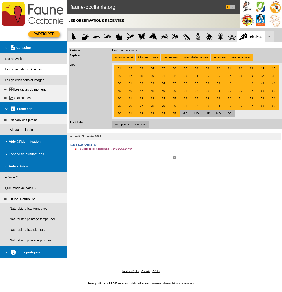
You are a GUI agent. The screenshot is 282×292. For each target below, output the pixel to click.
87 (251, 106)
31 (130, 83)
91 (130, 113)
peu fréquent (171, 57)
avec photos (122, 124)
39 (218, 83)
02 (130, 68)
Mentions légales (130, 271)
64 (163, 98)
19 (152, 76)
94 (163, 113)
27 (229, 76)
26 (218, 76)
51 (185, 91)
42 (251, 83)
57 (251, 91)
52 (196, 91)
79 (163, 106)
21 (163, 76)
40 (229, 83)
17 (130, 76)
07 (185, 68)
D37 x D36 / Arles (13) (83, 144)
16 (119, 76)
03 (141, 68)
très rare (143, 57)
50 (174, 91)
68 (207, 98)
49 (163, 91)
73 (262, 98)
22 (174, 76)
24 (196, 76)
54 (218, 91)
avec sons (140, 124)
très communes (240, 57)
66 (185, 98)
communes (220, 57)
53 (207, 91)
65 (174, 98)
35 (174, 83)
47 (141, 91)
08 (196, 68)
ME (207, 113)
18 (141, 76)
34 (163, 83)
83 (207, 106)
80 (174, 106)
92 (141, 113)
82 (196, 106)
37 (196, 83)
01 (119, 68)
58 (262, 91)
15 (273, 68)
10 (218, 68)
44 (273, 83)
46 (130, 91)
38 (207, 83)
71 (240, 98)
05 (163, 68)
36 (185, 83)
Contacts (145, 271)
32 (141, 83)
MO (218, 113)
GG (185, 113)
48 (152, 91)
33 (152, 83)
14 (262, 68)
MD (196, 113)
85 (229, 106)
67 (196, 98)
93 (152, 113)
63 (152, 98)
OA (229, 113)
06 (174, 68)
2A (262, 76)
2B (273, 76)
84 (218, 106)
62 (141, 98)
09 (207, 68)
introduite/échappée (196, 57)
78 (152, 106)
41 (240, 83)
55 (229, 91)
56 (240, 91)
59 (273, 91)
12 (240, 68)
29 (251, 76)
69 (218, 98)
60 (119, 98)
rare (155, 57)
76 (130, 106)
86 (240, 106)
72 (251, 98)
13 (251, 68)
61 (130, 98)
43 (262, 83)
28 (240, 76)
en (233, 7)
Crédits (156, 271)
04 (152, 68)
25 (207, 76)
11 (229, 68)
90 (119, 113)
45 (119, 91)
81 (185, 106)
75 (119, 106)
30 (119, 83)
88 (262, 106)
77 (141, 106)
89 (273, 106)
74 (273, 98)
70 (229, 98)
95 (174, 113)
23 (185, 76)
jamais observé (123, 57)
